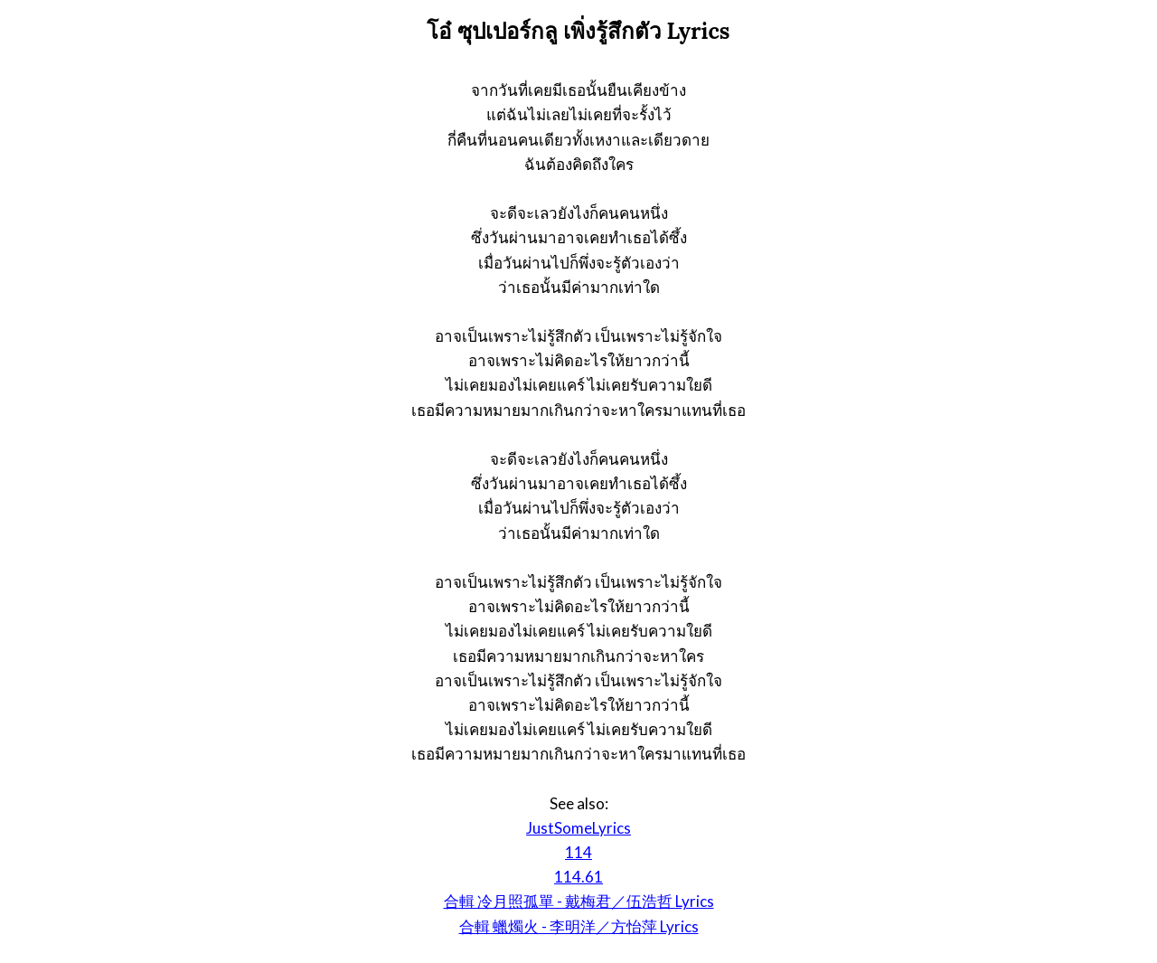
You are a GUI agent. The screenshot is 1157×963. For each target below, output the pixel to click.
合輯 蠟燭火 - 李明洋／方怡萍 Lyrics (579, 926)
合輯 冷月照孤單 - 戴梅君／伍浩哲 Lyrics (579, 901)
